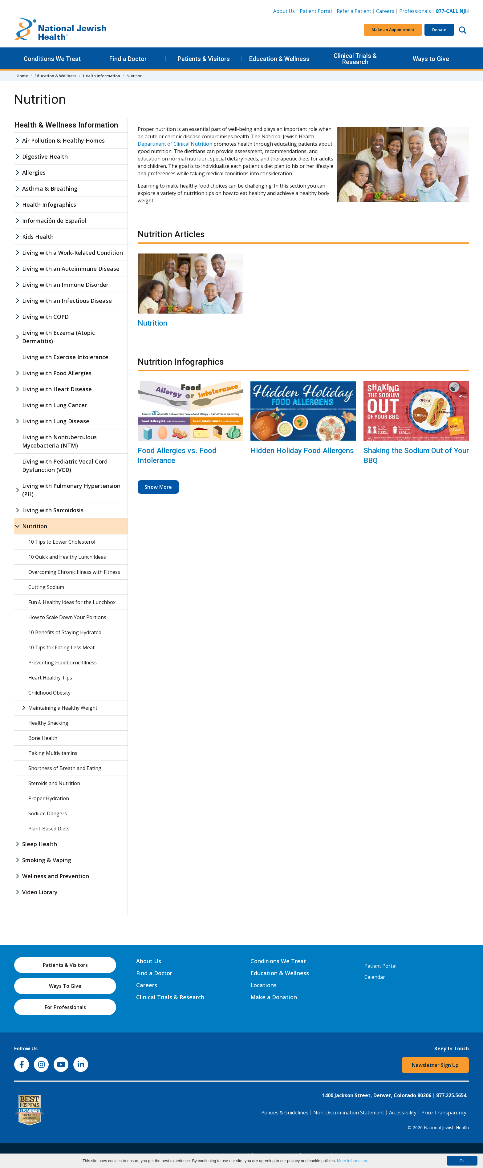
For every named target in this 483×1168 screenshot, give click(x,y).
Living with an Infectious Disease (67, 300)
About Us (284, 11)
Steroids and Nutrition (54, 783)
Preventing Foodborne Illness (62, 662)
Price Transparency (443, 1112)
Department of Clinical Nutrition (175, 143)
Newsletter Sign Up (435, 1065)
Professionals (415, 11)
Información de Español (54, 220)
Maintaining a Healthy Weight (62, 707)
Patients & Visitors (204, 59)
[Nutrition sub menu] (17, 526)
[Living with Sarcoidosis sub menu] (17, 510)
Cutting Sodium (46, 587)
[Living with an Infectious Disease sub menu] (17, 300)
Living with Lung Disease (55, 421)
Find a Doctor (128, 59)
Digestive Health (45, 156)
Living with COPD (45, 316)
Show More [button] (158, 487)
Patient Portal (316, 11)
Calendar (374, 977)
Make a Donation (273, 997)
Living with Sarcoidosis (52, 510)
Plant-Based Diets (49, 828)
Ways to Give (431, 59)
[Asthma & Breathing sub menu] (17, 188)
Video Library (40, 892)
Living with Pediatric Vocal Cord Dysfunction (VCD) (65, 465)
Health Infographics (49, 204)
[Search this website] (463, 30)
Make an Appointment (392, 29)
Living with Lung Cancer (54, 405)
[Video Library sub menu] (17, 892)
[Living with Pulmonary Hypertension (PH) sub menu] (17, 490)
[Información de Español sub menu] (17, 220)
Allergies (34, 172)
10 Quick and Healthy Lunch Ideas (67, 557)
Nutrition (152, 323)
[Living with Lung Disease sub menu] (17, 421)
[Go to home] (60, 30)
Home (22, 76)
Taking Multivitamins (52, 753)
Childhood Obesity (49, 692)
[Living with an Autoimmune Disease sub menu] (17, 268)
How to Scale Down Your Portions (67, 617)
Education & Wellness (279, 59)
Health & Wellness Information (66, 125)
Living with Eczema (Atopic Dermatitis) (58, 337)
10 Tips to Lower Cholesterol (61, 541)
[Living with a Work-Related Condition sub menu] (17, 252)
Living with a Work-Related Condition (72, 252)
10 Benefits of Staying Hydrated (64, 632)
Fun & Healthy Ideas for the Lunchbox (72, 602)
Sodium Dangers (47, 813)
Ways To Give (65, 986)
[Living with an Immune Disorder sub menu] (17, 284)
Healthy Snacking (48, 723)
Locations (263, 985)
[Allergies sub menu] (17, 172)
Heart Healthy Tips (50, 677)
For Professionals (65, 1007)
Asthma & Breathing (49, 188)
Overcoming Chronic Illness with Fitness (74, 572)
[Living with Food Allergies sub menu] (17, 373)
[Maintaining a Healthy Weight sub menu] (23, 708)
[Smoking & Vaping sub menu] (17, 860)
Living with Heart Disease (57, 389)
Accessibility (402, 1112)
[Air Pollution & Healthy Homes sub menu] (17, 140)
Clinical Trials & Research (355, 59)
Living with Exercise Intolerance (65, 357)
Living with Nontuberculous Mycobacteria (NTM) (59, 441)
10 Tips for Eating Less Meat (61, 647)
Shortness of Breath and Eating (64, 768)
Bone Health (42, 738)
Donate (439, 29)
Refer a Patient (354, 11)
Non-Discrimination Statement (348, 1112)
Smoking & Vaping (46, 860)
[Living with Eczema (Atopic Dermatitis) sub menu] (17, 337)
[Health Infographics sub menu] (17, 204)
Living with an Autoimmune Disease (71, 268)
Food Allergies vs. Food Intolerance (177, 455)
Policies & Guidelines (284, 1112)
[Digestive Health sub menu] (17, 156)
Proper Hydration (48, 798)
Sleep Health (39, 844)
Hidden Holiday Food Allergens (302, 450)
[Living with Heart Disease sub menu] (17, 389)
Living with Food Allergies (56, 373)
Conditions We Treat (52, 59)
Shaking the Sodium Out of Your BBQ (416, 455)
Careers (386, 10)
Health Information (101, 76)
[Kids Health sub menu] (17, 236)
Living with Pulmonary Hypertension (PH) (71, 490)
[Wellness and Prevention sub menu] (17, 876)
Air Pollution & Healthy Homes (63, 140)
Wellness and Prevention (55, 876)
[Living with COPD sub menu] (17, 316)
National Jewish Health (446, 1127)
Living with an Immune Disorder (65, 284)
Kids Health (38, 236)
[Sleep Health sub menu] (17, 844)
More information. (352, 1160)
